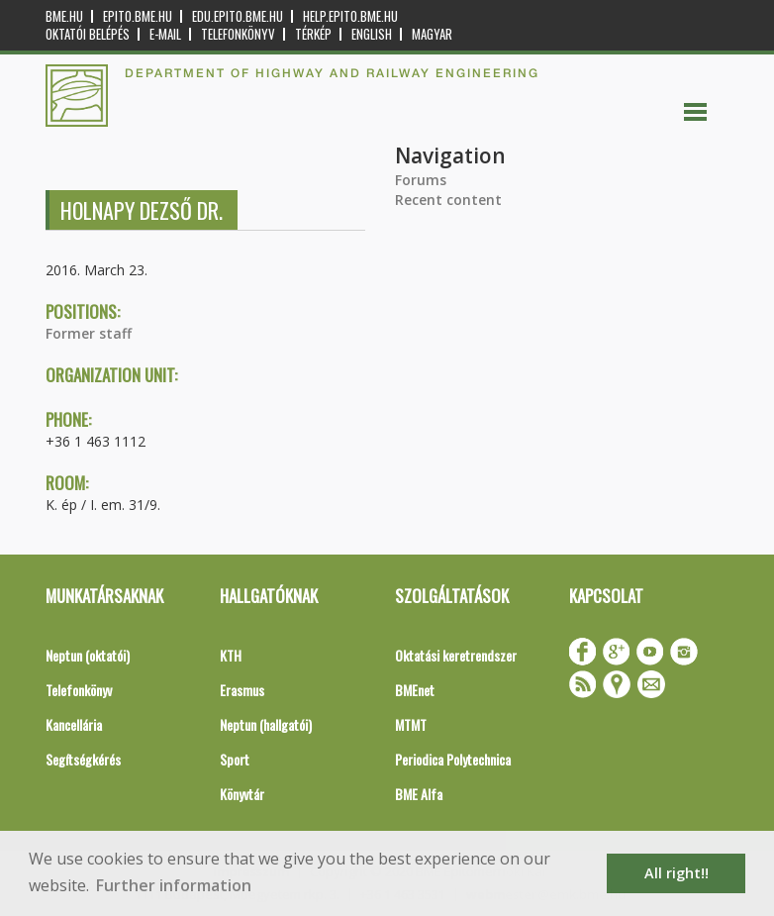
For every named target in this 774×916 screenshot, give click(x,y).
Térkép (313, 34)
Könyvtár (242, 793)
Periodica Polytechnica (453, 759)
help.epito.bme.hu (350, 16)
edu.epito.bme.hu (237, 16)
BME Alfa (418, 793)
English (371, 34)
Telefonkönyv (238, 34)
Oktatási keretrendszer (456, 655)
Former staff (89, 333)
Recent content (448, 199)
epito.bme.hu (137, 16)
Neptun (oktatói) (88, 655)
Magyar (432, 34)
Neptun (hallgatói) (266, 724)
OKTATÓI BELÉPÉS (88, 34)
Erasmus (242, 689)
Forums (420, 179)
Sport (234, 759)
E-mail (165, 34)
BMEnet (415, 689)
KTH (231, 655)
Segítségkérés (83, 759)
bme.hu (64, 16)
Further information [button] (173, 885)
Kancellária (74, 724)
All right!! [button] (676, 873)
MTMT (411, 724)
